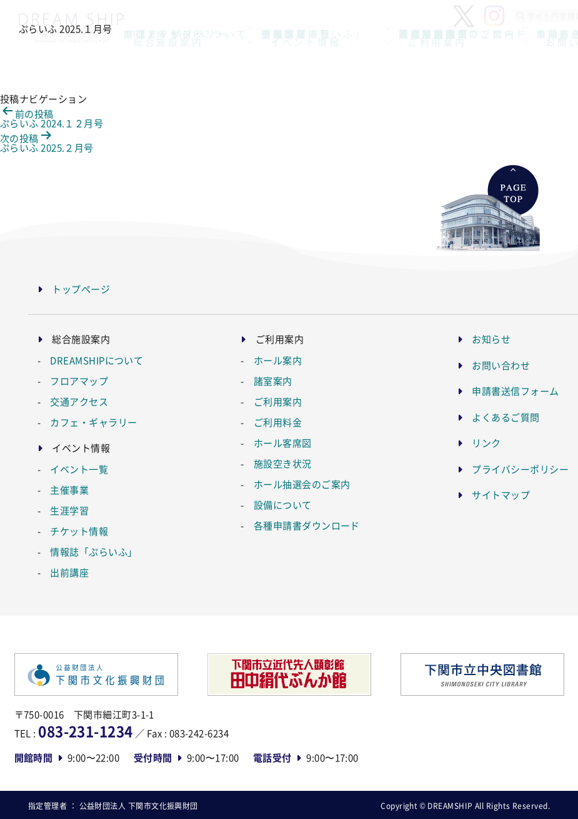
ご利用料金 (278, 422)
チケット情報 (79, 530)
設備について (283, 504)
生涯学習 (69, 510)
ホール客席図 (283, 442)
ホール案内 (278, 360)
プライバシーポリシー (520, 469)
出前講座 (69, 572)
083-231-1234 (85, 731)
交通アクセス (79, 401)
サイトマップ (501, 494)
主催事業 (69, 489)
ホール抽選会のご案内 (302, 484)
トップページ (81, 288)
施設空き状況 (283, 463)
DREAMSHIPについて (96, 360)
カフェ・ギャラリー (93, 422)
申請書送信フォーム (515, 390)
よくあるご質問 (505, 417)
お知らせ (491, 338)
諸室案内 (273, 380)
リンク (486, 442)
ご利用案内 (278, 401)
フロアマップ (79, 380)
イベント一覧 (79, 469)
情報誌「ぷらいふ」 (93, 551)
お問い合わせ (501, 365)
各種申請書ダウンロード (307, 525)
